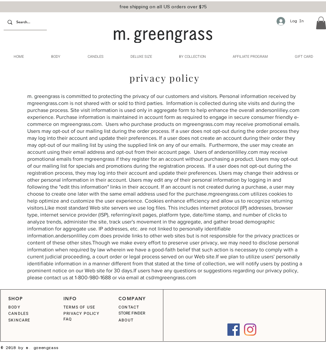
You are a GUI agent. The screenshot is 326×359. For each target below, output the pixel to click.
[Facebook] (233, 329)
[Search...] (24, 22)
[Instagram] (250, 329)
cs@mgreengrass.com (171, 277)
